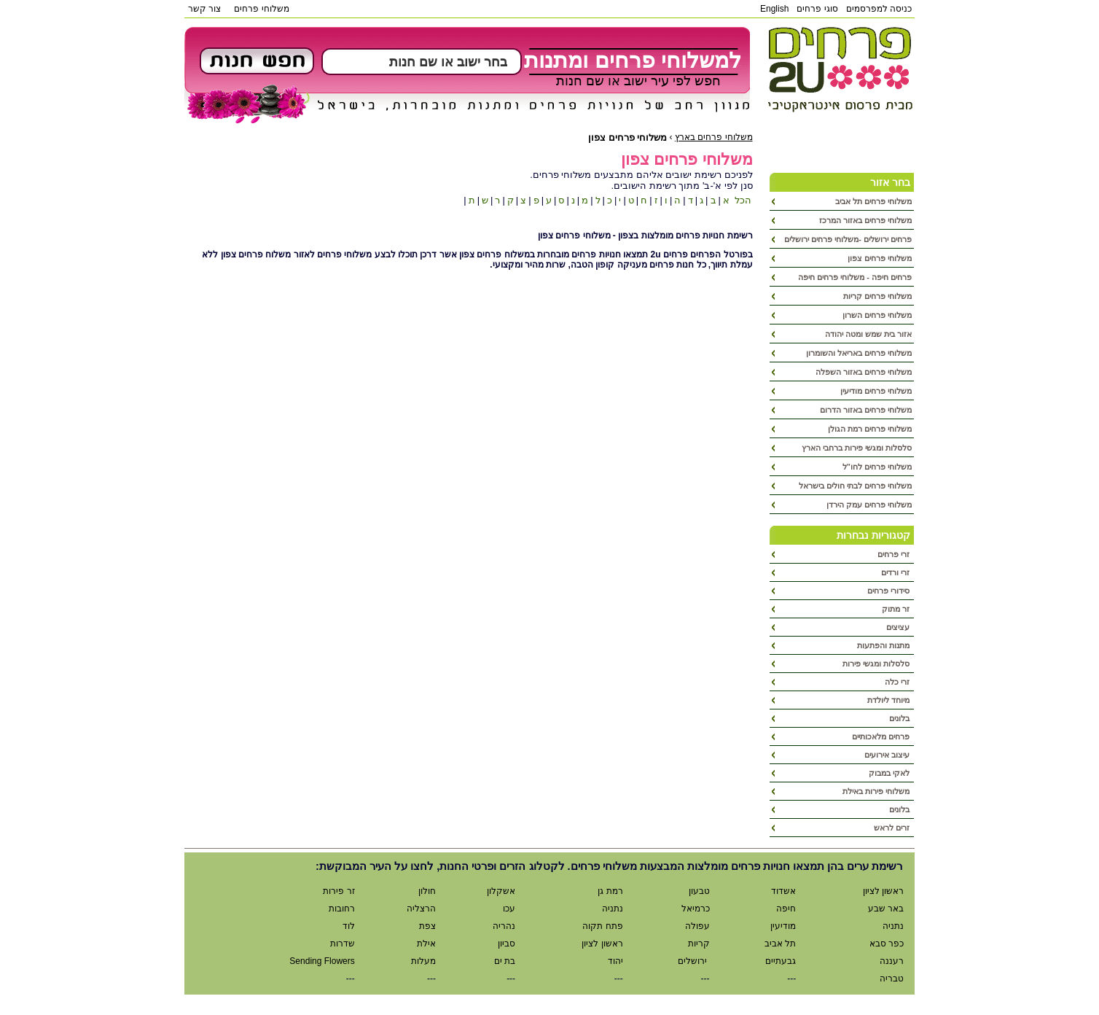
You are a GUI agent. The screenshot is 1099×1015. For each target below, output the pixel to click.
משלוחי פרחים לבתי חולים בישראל (855, 485)
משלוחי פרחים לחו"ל (877, 466)
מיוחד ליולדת (889, 700)
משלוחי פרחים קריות (877, 296)
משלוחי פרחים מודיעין (876, 390)
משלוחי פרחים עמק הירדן (869, 504)
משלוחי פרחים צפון (880, 258)
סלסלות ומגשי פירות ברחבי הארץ (857, 447)
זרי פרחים (894, 554)
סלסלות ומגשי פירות (877, 663)
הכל (741, 200)
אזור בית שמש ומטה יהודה (868, 334)
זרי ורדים (896, 572)
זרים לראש (893, 827)
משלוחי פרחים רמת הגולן (870, 428)
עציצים (899, 627)
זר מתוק (897, 608)
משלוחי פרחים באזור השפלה (864, 372)
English (774, 9)
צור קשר (204, 9)
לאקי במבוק (890, 773)
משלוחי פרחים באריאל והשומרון (859, 353)
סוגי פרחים (817, 9)
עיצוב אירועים (888, 754)
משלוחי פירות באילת (877, 791)
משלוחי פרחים (261, 9)
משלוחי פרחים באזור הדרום (866, 409)
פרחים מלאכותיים (882, 736)
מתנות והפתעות (884, 645)
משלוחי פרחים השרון (877, 315)
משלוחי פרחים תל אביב (873, 201)
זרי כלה (898, 681)
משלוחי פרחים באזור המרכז (865, 220)
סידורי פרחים (889, 590)
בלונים (900, 718)
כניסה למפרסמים (879, 9)
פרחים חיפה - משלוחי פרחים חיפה (855, 277)
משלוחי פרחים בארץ (714, 137)
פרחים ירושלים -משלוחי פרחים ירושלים (848, 239)
